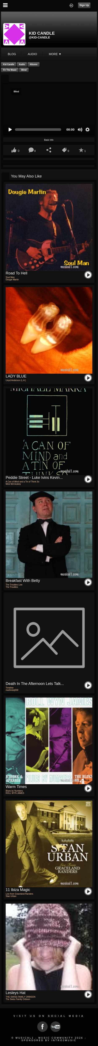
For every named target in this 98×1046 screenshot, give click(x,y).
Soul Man (10, 277)
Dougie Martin (12, 279)
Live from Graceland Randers (19, 894)
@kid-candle (39, 37)
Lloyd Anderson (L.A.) (16, 380)
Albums (33, 64)
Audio (22, 64)
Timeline (9, 688)
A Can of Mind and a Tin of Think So (22, 482)
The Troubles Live (14, 585)
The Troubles (12, 587)
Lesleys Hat (15, 993)
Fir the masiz (9, 70)
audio (32, 54)
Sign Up (84, 5)
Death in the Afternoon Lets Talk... (35, 684)
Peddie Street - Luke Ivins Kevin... (34, 477)
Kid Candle (8, 64)
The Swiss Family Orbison (18, 999)
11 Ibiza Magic (18, 890)
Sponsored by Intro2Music (49, 1040)
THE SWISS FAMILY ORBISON (20, 997)
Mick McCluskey (13, 484)
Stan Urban (11, 896)
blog (12, 54)
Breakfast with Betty (23, 581)
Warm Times (16, 787)
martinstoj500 (12, 690)
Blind (23, 70)
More (55, 54)
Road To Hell (16, 273)
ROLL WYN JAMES (15, 793)
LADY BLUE (16, 376)
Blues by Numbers (14, 791)
